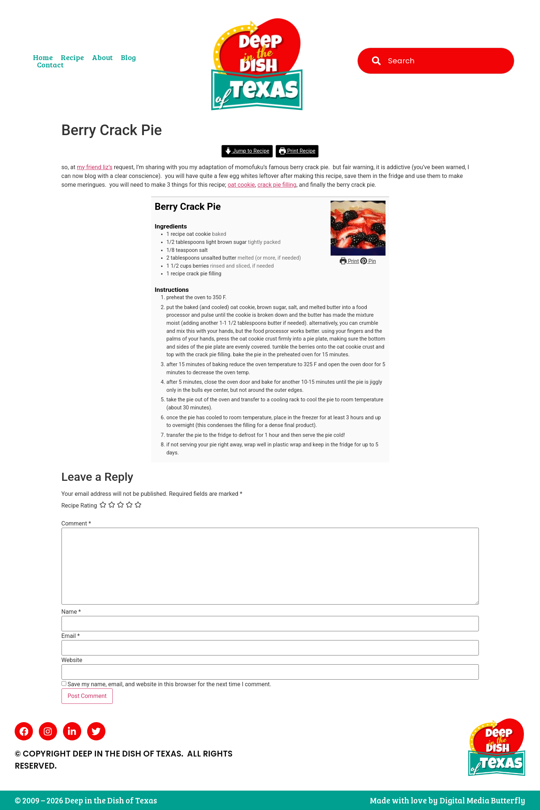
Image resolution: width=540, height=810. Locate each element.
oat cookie (241, 184)
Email (71, 636)
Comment (76, 524)
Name (71, 612)
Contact (50, 64)
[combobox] (435, 61)
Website (72, 660)
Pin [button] (368, 261)
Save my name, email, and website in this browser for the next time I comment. (169, 684)
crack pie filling (276, 184)
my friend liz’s (94, 167)
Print (349, 261)
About (102, 57)
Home (43, 57)
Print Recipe (297, 151)
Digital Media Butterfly (482, 800)
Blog (128, 57)
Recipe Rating (79, 506)
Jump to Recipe (247, 151)
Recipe (72, 57)
